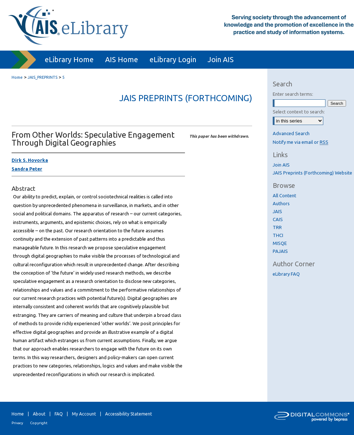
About (39, 414)
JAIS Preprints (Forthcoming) (185, 98)
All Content (284, 195)
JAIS (277, 211)
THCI (278, 235)
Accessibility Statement (128, 414)
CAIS (278, 219)
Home (17, 77)
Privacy (17, 423)
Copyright (38, 423)
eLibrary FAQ (286, 273)
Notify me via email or (300, 142)
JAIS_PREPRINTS (42, 77)
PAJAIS (280, 251)
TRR (277, 227)
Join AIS (281, 164)
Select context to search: (299, 111)
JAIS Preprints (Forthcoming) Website (312, 172)
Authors (281, 203)
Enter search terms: (293, 93)
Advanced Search (291, 133)
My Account (84, 414)
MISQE (280, 243)
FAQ (59, 414)
